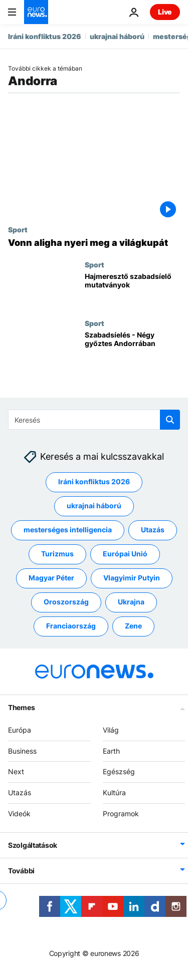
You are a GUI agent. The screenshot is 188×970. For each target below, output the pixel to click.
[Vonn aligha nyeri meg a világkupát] (94, 242)
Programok (121, 813)
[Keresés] (94, 420)
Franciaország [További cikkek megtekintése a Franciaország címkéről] (71, 625)
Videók (19, 813)
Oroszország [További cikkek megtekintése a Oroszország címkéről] (66, 601)
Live (165, 12)
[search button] (170, 420)
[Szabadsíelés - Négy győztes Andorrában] (132, 348)
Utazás (19, 792)
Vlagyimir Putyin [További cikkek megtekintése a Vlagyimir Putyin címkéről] (131, 577)
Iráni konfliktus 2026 (44, 36)
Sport (18, 229)
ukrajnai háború (117, 36)
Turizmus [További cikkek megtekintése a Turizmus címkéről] (57, 553)
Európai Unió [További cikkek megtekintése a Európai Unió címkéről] (125, 553)
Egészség (119, 771)
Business (22, 750)
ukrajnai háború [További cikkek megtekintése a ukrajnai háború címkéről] (94, 505)
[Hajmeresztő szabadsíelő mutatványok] (132, 289)
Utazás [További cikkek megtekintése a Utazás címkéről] (152, 529)
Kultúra (114, 792)
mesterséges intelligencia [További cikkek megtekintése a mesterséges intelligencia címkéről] (68, 529)
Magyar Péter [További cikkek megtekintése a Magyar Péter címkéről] (51, 577)
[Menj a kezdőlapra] (36, 12)
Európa (19, 730)
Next (16, 771)
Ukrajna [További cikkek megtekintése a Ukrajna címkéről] (131, 601)
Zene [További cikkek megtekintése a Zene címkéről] (133, 625)
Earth (111, 750)
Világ (111, 730)
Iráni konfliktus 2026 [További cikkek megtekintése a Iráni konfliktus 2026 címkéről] (94, 481)
